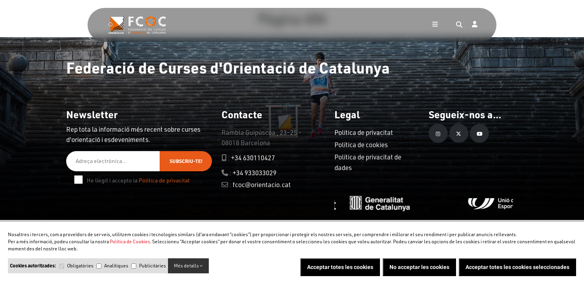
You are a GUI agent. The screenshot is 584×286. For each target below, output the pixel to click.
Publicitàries (152, 266)
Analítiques (116, 266)
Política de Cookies (130, 241)
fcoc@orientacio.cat (262, 184)
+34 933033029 (255, 173)
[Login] (474, 25)
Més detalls (188, 266)
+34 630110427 (253, 157)
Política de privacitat (164, 180)
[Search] (459, 25)
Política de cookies (361, 144)
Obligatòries (80, 266)
